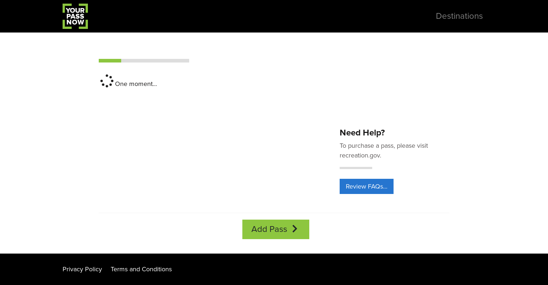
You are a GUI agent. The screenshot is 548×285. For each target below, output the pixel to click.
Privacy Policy (82, 269)
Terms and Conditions (141, 269)
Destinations (459, 16)
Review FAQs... (366, 186)
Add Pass (275, 229)
